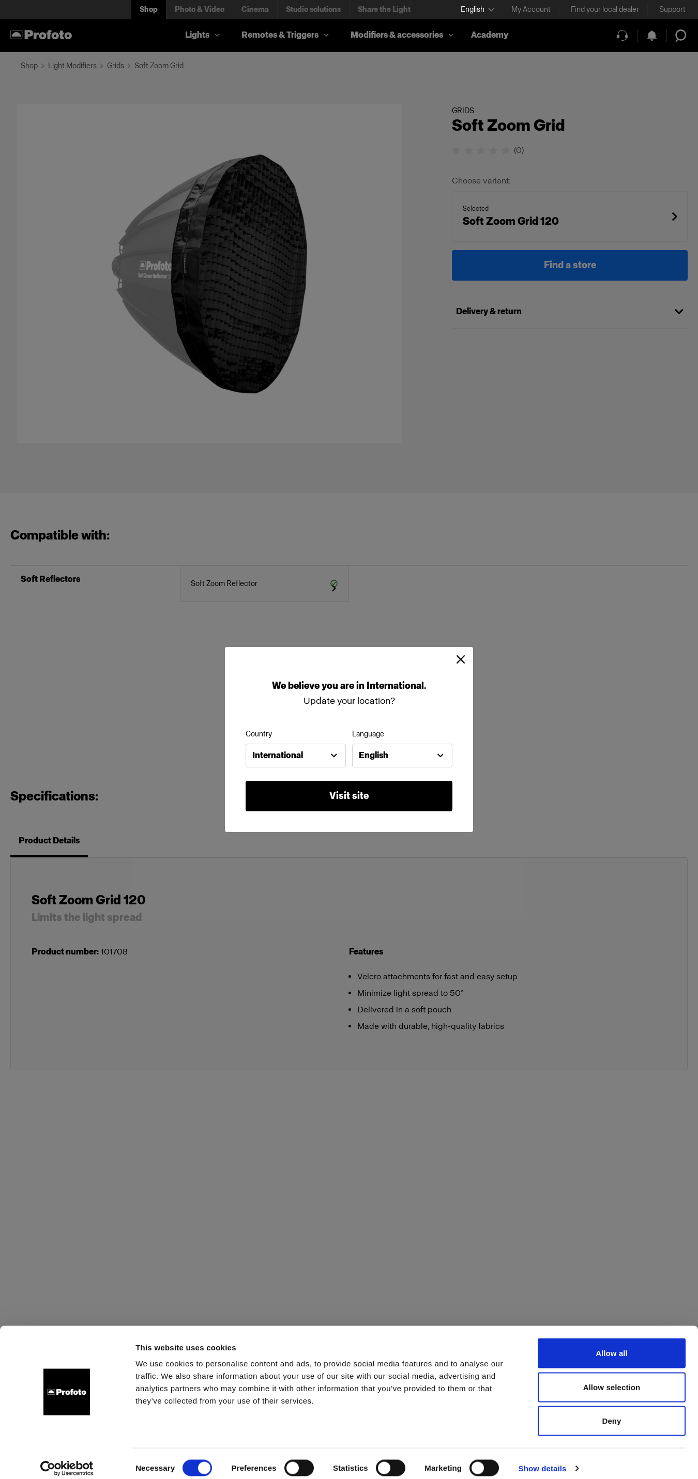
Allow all (612, 1343)
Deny (611, 1411)
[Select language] (477, 9)
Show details (543, 1458)
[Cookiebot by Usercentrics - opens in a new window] (67, 1459)
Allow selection (612, 1377)
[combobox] (296, 755)
